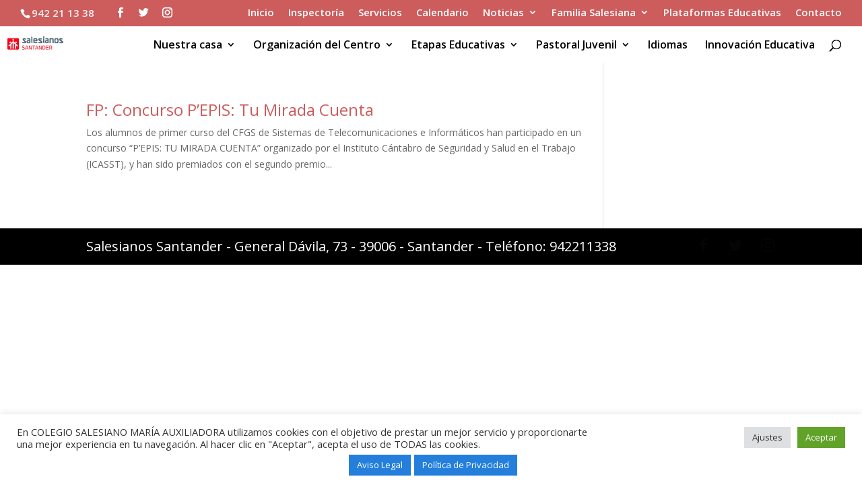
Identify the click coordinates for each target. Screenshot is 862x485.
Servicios (380, 13)
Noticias (503, 13)
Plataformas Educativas (722, 13)
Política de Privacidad (465, 465)
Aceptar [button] (821, 437)
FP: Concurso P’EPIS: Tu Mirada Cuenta (230, 109)
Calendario (442, 13)
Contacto (818, 13)
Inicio (261, 13)
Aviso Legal (380, 465)
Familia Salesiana (594, 13)
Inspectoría (316, 13)
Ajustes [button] (767, 437)
